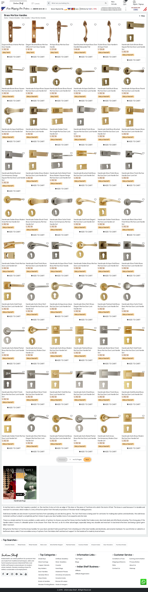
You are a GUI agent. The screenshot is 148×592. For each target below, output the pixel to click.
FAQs (114, 565)
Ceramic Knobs (10, 545)
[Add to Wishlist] (23, 25)
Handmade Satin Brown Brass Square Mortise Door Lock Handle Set (133, 47)
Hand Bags (59, 568)
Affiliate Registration (82, 574)
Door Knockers (108, 545)
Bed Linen (43, 545)
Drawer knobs (95, 545)
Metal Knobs (22, 545)
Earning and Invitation (137, 559)
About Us (133, 565)
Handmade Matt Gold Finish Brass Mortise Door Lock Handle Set (133, 350)
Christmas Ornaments (63, 575)
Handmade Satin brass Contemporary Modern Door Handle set (36, 350)
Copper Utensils (43, 565)
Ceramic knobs (61, 578)
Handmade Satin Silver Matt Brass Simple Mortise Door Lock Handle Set (37, 306)
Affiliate (78, 570)
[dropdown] (48, 3)
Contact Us (116, 568)
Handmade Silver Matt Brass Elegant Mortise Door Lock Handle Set (84, 306)
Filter (142, 16)
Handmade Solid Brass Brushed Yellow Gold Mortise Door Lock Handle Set (109, 131)
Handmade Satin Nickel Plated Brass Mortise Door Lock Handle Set (13, 350)
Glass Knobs (42, 578)
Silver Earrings (43, 562)
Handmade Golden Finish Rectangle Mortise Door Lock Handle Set (60, 131)
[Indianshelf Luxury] (35, 3)
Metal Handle (33, 545)
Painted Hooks (70, 545)
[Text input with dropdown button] (79, 3)
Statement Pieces (62, 571)
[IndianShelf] (18, 3)
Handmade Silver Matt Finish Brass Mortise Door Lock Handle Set (13, 394)
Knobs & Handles (44, 581)
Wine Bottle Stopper (56, 545)
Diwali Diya (42, 559)
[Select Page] (71, 459)
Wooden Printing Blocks (46, 584)
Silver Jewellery (61, 562)
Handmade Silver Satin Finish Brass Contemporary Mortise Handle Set (60, 222)
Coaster (58, 565)
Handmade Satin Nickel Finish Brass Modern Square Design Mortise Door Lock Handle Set (60, 175)
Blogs (77, 562)
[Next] (87, 459)
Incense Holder (83, 545)
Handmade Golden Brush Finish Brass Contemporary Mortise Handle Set (37, 222)
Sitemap (132, 568)
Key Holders (42, 568)
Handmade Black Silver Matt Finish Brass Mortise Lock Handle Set (133, 222)
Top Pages (79, 559)
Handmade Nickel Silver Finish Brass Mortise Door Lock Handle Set (109, 350)
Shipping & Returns (118, 562)
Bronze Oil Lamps (61, 581)
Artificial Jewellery (62, 559)
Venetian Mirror (43, 575)
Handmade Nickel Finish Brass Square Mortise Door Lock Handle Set (85, 131)
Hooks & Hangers (61, 584)
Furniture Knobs (121, 545)
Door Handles (43, 571)
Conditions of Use (118, 559)
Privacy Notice (134, 562)
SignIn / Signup (138, 4)
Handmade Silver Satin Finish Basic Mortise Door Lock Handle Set (133, 306)
